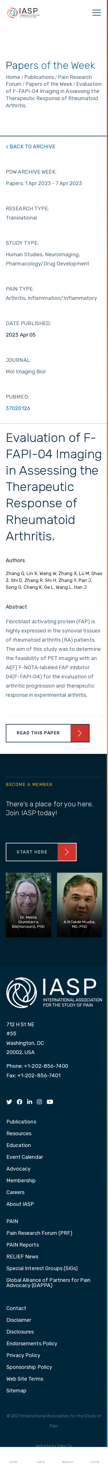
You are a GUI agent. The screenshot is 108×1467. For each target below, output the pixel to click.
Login (94, 1457)
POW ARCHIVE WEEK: (31, 172)
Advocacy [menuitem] (18, 1169)
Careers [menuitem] (15, 1193)
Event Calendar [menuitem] (24, 1157)
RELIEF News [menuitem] (22, 1257)
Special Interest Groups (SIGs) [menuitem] (42, 1269)
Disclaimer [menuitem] (18, 1320)
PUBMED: (17, 397)
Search (67, 1457)
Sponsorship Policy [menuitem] (29, 1367)
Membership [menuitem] (21, 1181)
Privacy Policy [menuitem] (23, 1356)
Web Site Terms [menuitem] (24, 1379)
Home (13, 1457)
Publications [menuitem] (21, 1122)
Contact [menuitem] (16, 1308)
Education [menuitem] (18, 1145)
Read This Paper (38, 733)
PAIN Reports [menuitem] (22, 1245)
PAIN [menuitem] (12, 1222)
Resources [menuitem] (19, 1134)
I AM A (40, 1457)
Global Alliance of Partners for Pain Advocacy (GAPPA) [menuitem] (48, 1283)
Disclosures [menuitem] (20, 1332)
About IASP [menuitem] (20, 1204)
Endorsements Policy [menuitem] (32, 1344)
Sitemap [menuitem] (16, 1391)
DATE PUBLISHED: (28, 323)
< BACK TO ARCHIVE (30, 146)
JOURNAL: (18, 360)
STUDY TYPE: (22, 243)
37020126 (18, 408)
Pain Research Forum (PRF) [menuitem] (39, 1233)
